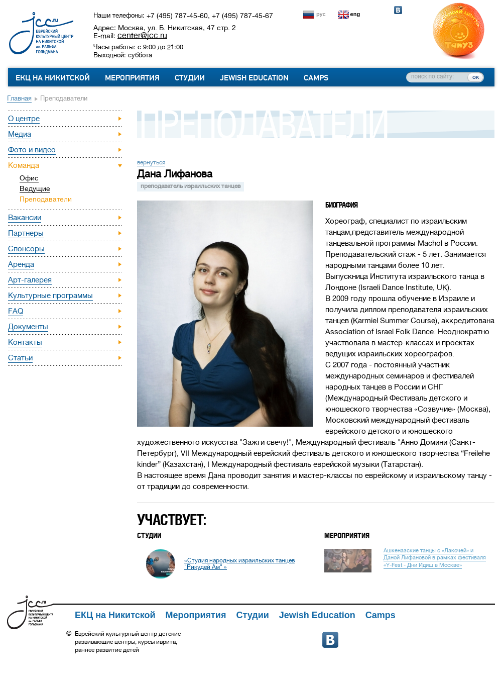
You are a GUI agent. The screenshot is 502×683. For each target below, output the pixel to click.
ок (475, 76)
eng (355, 14)
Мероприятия (132, 78)
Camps (316, 78)
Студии (190, 78)
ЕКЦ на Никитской (53, 78)
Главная (19, 98)
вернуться (151, 162)
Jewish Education (254, 78)
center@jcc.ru (142, 35)
